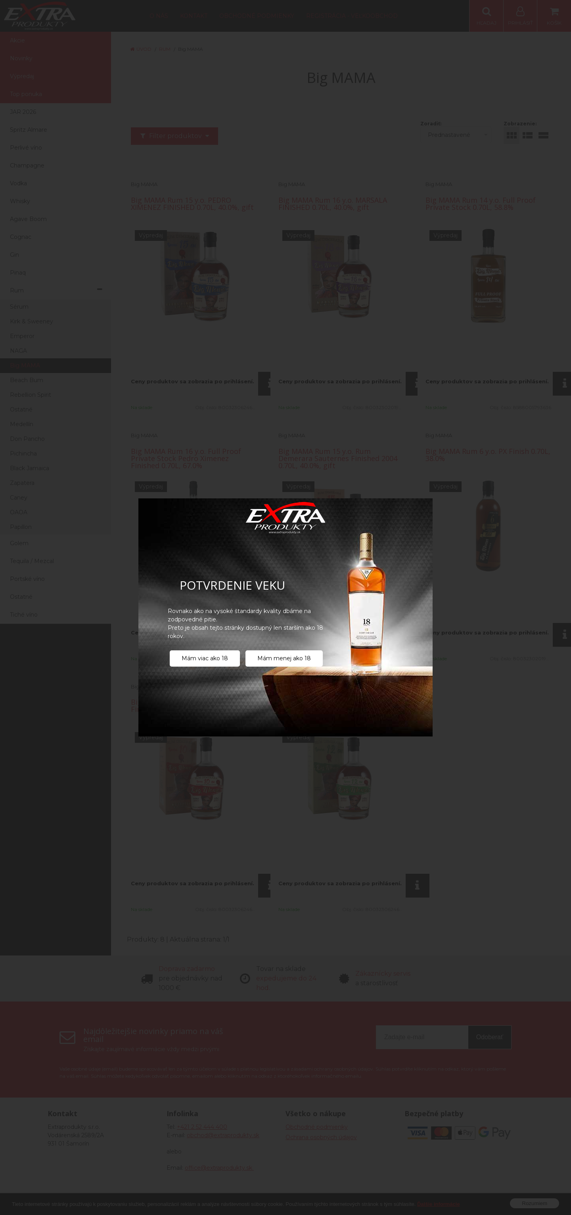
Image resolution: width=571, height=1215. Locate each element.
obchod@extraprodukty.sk (223, 1135)
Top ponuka (26, 94)
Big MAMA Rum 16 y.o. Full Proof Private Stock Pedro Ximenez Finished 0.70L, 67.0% (186, 458)
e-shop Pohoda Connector (349, 1203)
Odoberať (489, 1037)
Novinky (21, 58)
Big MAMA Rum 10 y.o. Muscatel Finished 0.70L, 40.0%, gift (185, 705)
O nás (158, 15)
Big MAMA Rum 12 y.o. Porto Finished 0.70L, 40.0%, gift (326, 705)
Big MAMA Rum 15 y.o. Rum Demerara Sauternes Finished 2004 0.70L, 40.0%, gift (337, 458)
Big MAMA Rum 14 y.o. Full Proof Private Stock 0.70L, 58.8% (480, 203)
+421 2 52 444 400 (202, 1126)
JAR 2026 (23, 111)
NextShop (303, 1203)
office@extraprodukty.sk (219, 1167)
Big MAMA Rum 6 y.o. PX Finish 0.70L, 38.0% (487, 454)
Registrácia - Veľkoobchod (352, 15)
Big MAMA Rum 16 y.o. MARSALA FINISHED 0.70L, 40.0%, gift (332, 203)
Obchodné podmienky (256, 15)
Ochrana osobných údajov (321, 1137)
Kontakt (193, 15)
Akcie (17, 40)
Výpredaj (22, 76)
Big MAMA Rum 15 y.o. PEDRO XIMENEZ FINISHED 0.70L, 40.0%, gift (192, 203)
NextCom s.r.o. (404, 1203)
